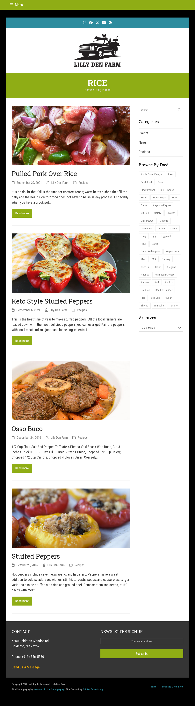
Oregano (173, 272)
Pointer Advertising (93, 691)
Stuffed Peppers (36, 558)
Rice (143, 304)
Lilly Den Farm (60, 183)
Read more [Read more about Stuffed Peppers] (22, 603)
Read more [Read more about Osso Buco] (22, 470)
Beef (171, 174)
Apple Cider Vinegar (152, 174)
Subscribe (142, 656)
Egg (154, 239)
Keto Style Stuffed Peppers (52, 301)
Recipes (83, 183)
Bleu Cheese (168, 191)
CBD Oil (145, 215)
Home (153, 689)
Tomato (175, 312)
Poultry (170, 288)
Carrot (144, 207)
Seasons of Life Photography (48, 691)
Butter (176, 199)
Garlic (156, 247)
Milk (155, 263)
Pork (157, 288)
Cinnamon (146, 231)
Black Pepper (148, 191)
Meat (144, 263)
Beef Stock (147, 182)
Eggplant (167, 239)
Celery (158, 215)
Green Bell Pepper (150, 255)
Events (143, 133)
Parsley (145, 288)
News (143, 142)
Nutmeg (167, 263)
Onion (159, 272)
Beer (161, 182)
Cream (161, 231)
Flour (144, 247)
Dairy (144, 239)
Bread (144, 199)
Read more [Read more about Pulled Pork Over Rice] (22, 213)
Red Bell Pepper (164, 296)
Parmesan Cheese (165, 280)
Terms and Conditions (171, 689)
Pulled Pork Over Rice (44, 173)
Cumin (174, 231)
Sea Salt (156, 304)
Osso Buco (27, 429)
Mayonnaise (173, 255)
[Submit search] (179, 110)
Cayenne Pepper (163, 207)
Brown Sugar (160, 199)
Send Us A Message (26, 669)
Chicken (172, 215)
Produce (145, 296)
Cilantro (165, 223)
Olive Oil (145, 272)
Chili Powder (148, 223)
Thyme (144, 312)
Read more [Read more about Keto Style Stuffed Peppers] (22, 342)
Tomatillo (159, 312)
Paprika (145, 280)
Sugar (170, 304)
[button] (16, 5)
